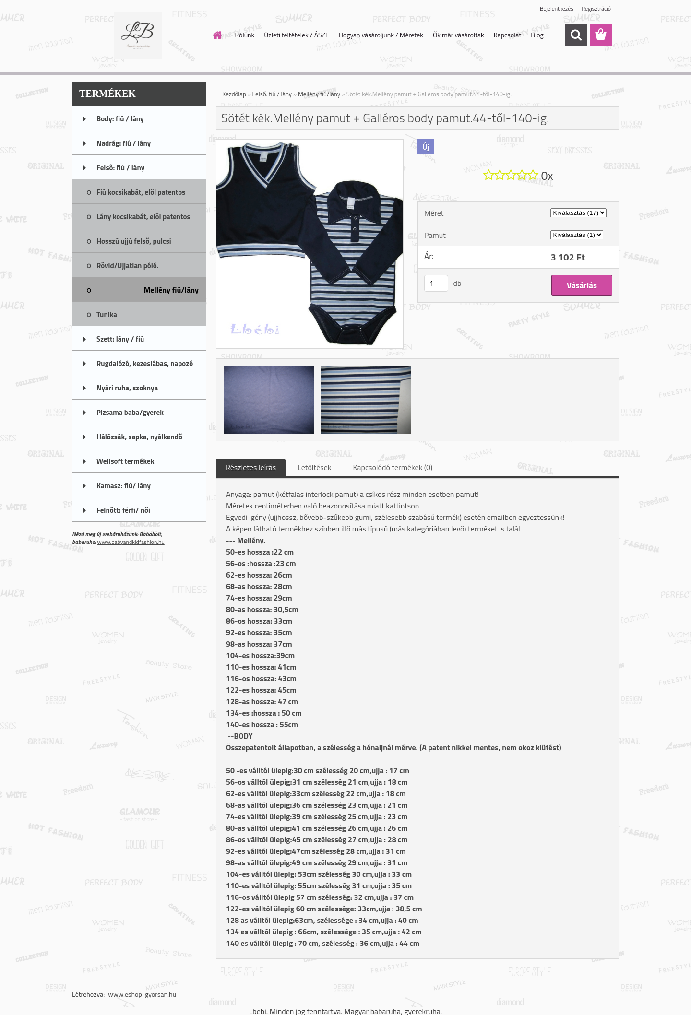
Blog (537, 35)
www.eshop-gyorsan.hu (142, 994)
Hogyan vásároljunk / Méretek (380, 35)
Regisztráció (596, 8)
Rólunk (245, 35)
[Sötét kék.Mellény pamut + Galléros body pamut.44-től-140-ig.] (309, 143)
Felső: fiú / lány (272, 94)
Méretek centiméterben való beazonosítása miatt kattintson (322, 505)
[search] (576, 35)
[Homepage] (217, 35)
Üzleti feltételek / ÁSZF (296, 35)
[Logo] (138, 35)
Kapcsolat (508, 35)
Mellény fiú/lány (319, 94)
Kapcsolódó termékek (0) (392, 467)
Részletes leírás (251, 467)
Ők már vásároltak (458, 35)
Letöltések (314, 467)
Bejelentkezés (556, 8)
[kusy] (436, 283)
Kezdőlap (234, 94)
